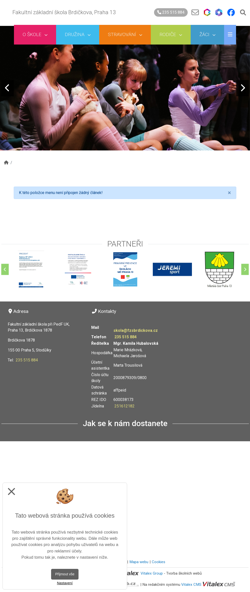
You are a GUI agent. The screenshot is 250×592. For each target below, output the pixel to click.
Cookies (158, 562)
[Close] (229, 193)
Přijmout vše (64, 574)
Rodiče (171, 34)
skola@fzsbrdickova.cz (135, 330)
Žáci (207, 34)
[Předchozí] (5, 269)
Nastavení (65, 583)
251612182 (124, 406)
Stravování (125, 34)
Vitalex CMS (191, 584)
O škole (35, 34)
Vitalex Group (152, 573)
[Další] (245, 269)
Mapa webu (138, 562)
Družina (77, 34)
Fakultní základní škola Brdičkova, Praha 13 (64, 12)
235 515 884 (170, 12)
